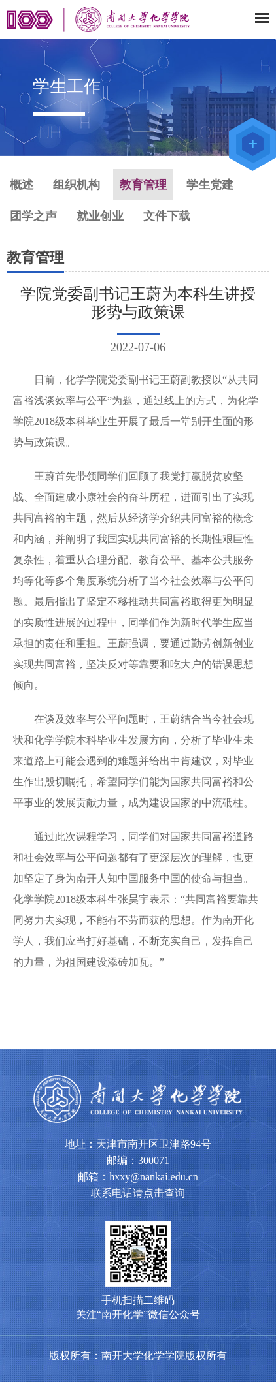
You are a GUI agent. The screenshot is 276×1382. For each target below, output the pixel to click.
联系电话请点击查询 (138, 1193)
